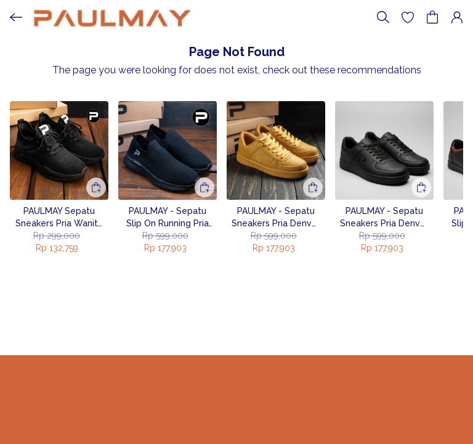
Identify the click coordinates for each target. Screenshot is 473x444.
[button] (408, 17)
